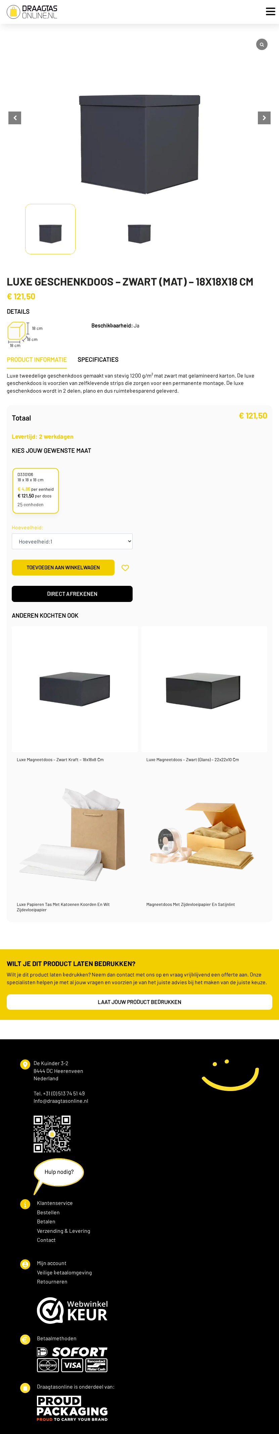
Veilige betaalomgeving (64, 1273)
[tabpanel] (139, 384)
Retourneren (52, 1282)
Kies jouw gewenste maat (51, 451)
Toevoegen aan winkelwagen (63, 568)
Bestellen (48, 1213)
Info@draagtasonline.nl (61, 1101)
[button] (264, 118)
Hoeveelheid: (27, 528)
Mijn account (51, 1263)
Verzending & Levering (63, 1231)
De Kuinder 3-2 (51, 1063)
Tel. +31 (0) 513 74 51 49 (59, 1094)
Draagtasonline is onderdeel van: (75, 1387)
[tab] (37, 360)
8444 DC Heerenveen (58, 1071)
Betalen (46, 1222)
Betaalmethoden (57, 1339)
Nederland (46, 1079)
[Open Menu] (269, 11)
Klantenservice (55, 1203)
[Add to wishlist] (125, 568)
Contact (46, 1240)
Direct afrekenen (72, 594)
